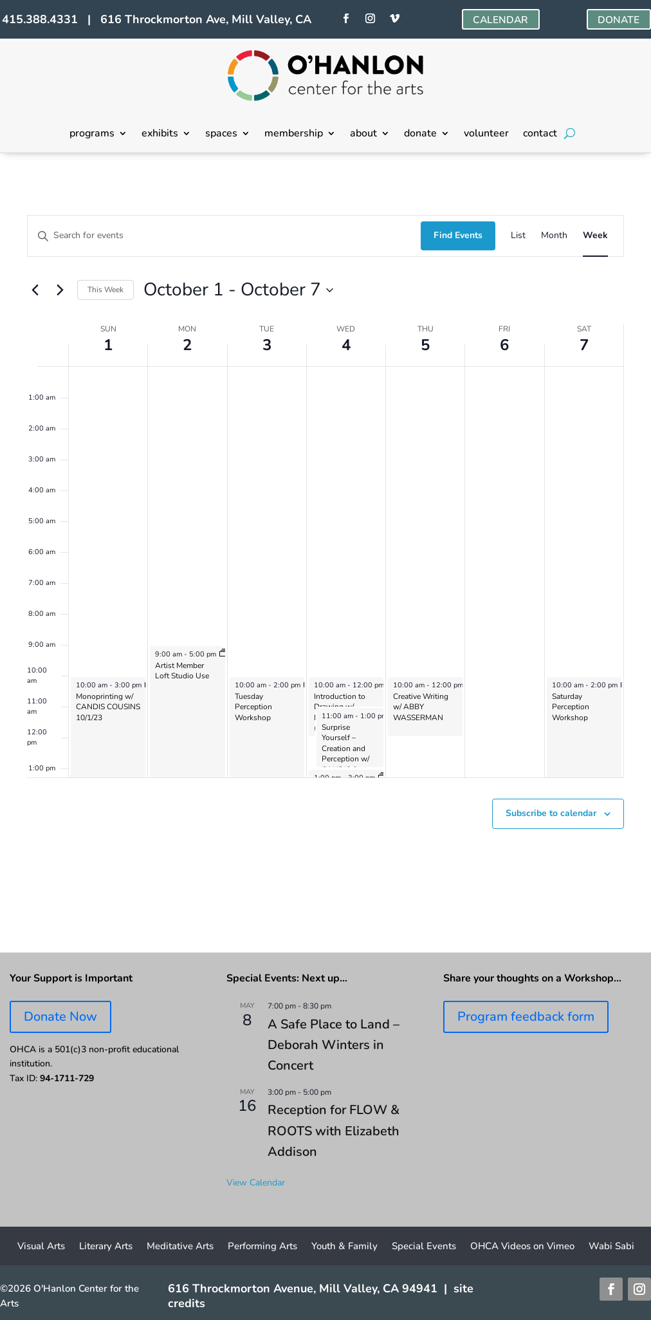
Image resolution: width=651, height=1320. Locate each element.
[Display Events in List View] (518, 236)
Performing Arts (262, 1246)
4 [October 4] (346, 345)
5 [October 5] (425, 345)
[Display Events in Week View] (595, 236)
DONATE (618, 20)
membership (293, 134)
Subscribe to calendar (551, 813)
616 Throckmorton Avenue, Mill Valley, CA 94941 (302, 1288)
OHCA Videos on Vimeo (522, 1246)
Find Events (458, 235)
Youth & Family (344, 1246)
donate (420, 134)
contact (540, 134)
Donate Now (60, 1016)
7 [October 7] (584, 345)
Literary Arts (106, 1246)
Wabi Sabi (611, 1246)
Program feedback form (525, 1016)
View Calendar (255, 1182)
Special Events (424, 1246)
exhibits (160, 134)
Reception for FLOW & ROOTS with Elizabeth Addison (333, 1130)
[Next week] (60, 290)
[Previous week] (34, 290)
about (363, 134)
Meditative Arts (180, 1246)
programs (92, 134)
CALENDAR (500, 20)
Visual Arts (41, 1246)
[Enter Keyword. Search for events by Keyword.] (224, 236)
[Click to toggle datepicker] (238, 290)
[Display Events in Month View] (554, 236)
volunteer (486, 134)
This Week (105, 289)
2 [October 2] (187, 345)
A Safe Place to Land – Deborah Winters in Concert (333, 1045)
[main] (325, 553)
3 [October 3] (266, 345)
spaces (221, 134)
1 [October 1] (108, 345)
